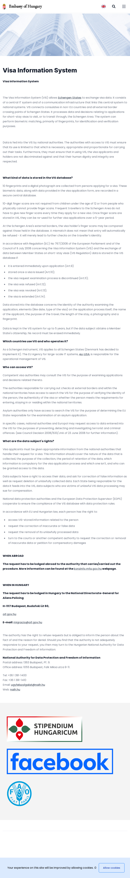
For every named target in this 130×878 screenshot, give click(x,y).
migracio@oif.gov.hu (28, 622)
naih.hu (15, 690)
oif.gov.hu (9, 614)
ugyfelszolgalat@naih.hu (28, 685)
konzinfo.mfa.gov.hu (88, 569)
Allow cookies (111, 868)
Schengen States (69, 98)
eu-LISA (84, 354)
